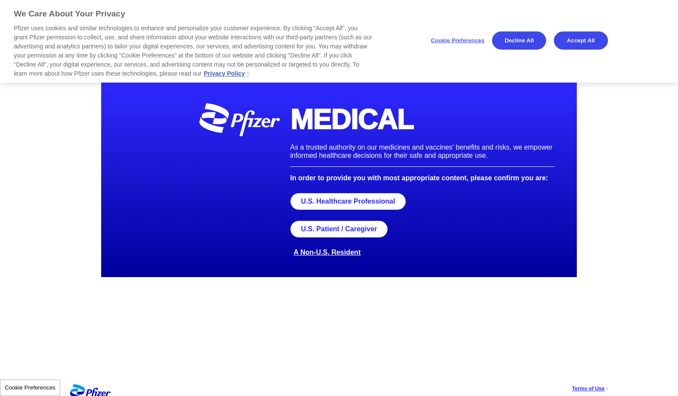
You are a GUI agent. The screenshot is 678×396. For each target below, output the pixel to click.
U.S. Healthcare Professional (348, 201)
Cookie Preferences (30, 387)
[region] (339, 41)
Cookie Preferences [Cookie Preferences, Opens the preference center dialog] (458, 40)
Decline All (519, 40)
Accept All (581, 40)
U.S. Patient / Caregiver (339, 229)
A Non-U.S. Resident (327, 252)
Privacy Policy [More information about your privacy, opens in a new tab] (224, 73)
